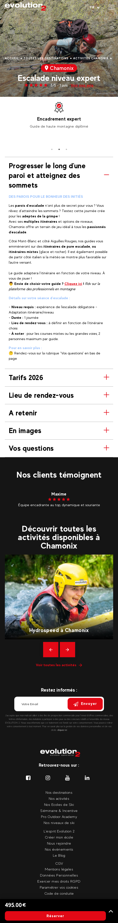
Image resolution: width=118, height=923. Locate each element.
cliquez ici (62, 730)
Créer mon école (59, 837)
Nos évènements (59, 849)
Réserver (55, 916)
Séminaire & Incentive (59, 811)
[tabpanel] (59, 115)
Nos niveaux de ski (59, 823)
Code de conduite (59, 893)
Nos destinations (59, 792)
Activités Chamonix (91, 58)
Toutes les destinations (46, 58)
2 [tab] (59, 149)
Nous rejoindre (59, 843)
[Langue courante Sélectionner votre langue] (95, 7)
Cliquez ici (73, 284)
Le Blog (59, 855)
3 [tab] (66, 149)
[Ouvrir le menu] (111, 7)
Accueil (12, 58)
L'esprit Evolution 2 (59, 831)
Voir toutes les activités (59, 665)
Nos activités (59, 798)
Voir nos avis (82, 85)
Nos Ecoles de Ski (59, 804)
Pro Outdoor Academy (59, 817)
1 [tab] (51, 149)
